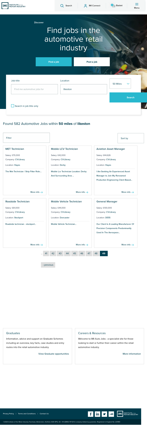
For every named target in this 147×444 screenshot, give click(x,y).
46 (81, 253)
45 (74, 253)
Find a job (53, 61)
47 (89, 253)
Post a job (92, 61)
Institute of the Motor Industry (127, 414)
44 (67, 253)
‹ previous (48, 264)
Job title (15, 80)
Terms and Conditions (27, 414)
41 (46, 253)
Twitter (104, 414)
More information (132, 353)
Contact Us (44, 414)
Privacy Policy (8, 414)
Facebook (90, 414)
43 (60, 253)
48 (96, 253)
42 (53, 253)
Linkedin (97, 414)
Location (64, 80)
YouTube (111, 414)
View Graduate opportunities (53, 353)
